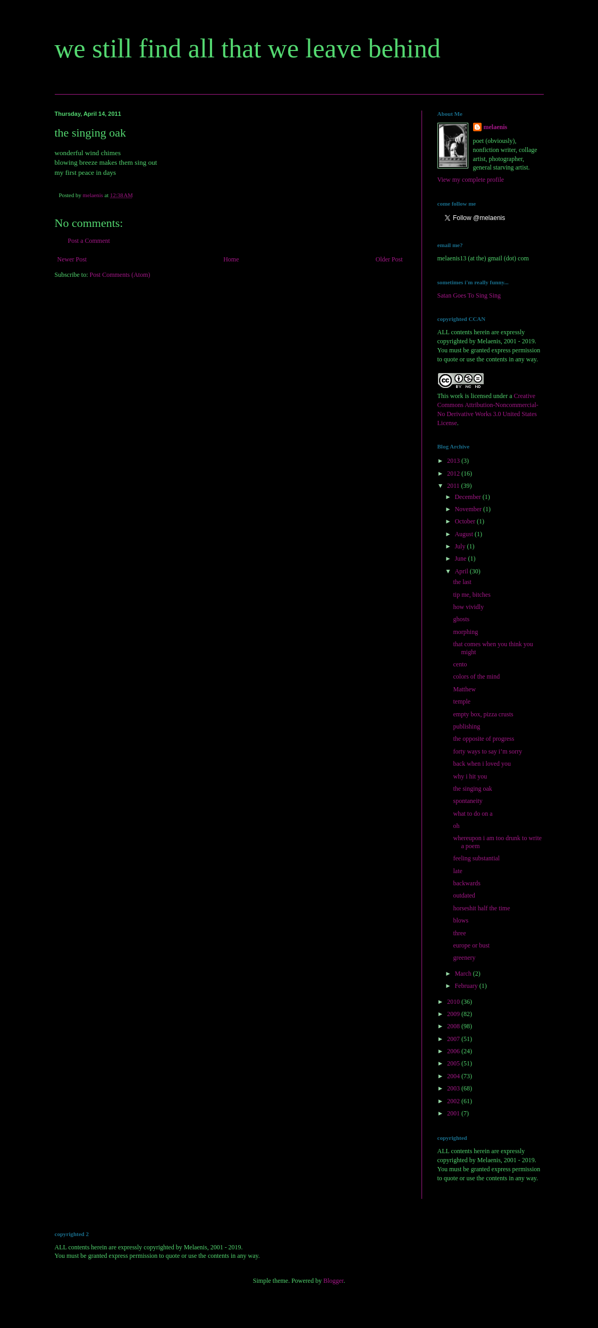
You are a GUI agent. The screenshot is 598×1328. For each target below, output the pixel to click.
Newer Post (72, 259)
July (460, 546)
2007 (454, 1039)
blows (460, 920)
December (468, 497)
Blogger (333, 1280)
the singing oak (472, 788)
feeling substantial (476, 858)
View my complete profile (470, 179)
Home (231, 259)
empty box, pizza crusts (483, 714)
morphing (465, 632)
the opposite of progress (483, 738)
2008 (454, 1026)
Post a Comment (89, 240)
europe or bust (471, 945)
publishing (466, 726)
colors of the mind (476, 676)
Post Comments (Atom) (120, 274)
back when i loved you (482, 763)
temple (461, 701)
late (457, 871)
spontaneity (467, 801)
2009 (454, 1014)
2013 (454, 460)
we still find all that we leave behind (248, 48)
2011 (454, 485)
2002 (454, 1101)
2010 (454, 1001)
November (468, 509)
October (465, 521)
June (461, 558)
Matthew (464, 689)
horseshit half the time (481, 908)
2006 (454, 1051)
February (466, 985)
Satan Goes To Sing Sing (469, 295)
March (463, 973)
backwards (466, 883)
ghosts (461, 619)
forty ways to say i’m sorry (487, 751)
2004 (454, 1076)
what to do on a (472, 813)
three (459, 933)
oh (456, 826)
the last (462, 582)
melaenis (496, 127)
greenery (464, 957)
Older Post (389, 259)
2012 (454, 473)
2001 (454, 1113)
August (464, 534)
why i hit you (470, 776)
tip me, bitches (471, 594)
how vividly (468, 607)
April (461, 571)
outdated (464, 895)
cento (460, 664)
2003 (454, 1088)
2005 (454, 1063)
